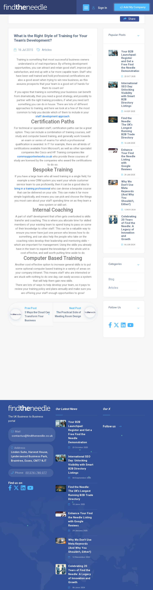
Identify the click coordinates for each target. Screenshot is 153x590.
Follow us (112, 426)
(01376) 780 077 (36, 472)
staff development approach (52, 116)
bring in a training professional (32, 188)
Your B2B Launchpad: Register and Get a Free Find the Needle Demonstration (130, 61)
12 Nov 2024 (128, 210)
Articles (47, 50)
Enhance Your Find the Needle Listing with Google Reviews (128, 159)
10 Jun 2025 (128, 143)
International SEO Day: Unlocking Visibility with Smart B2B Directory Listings (129, 95)
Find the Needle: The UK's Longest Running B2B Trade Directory (128, 128)
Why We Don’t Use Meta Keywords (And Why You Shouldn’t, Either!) (127, 193)
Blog (111, 279)
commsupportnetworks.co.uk (34, 156)
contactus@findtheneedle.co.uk (32, 435)
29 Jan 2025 (128, 175)
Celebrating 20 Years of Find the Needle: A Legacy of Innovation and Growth (128, 228)
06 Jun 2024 (128, 245)
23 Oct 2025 (128, 76)
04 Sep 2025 (128, 111)
